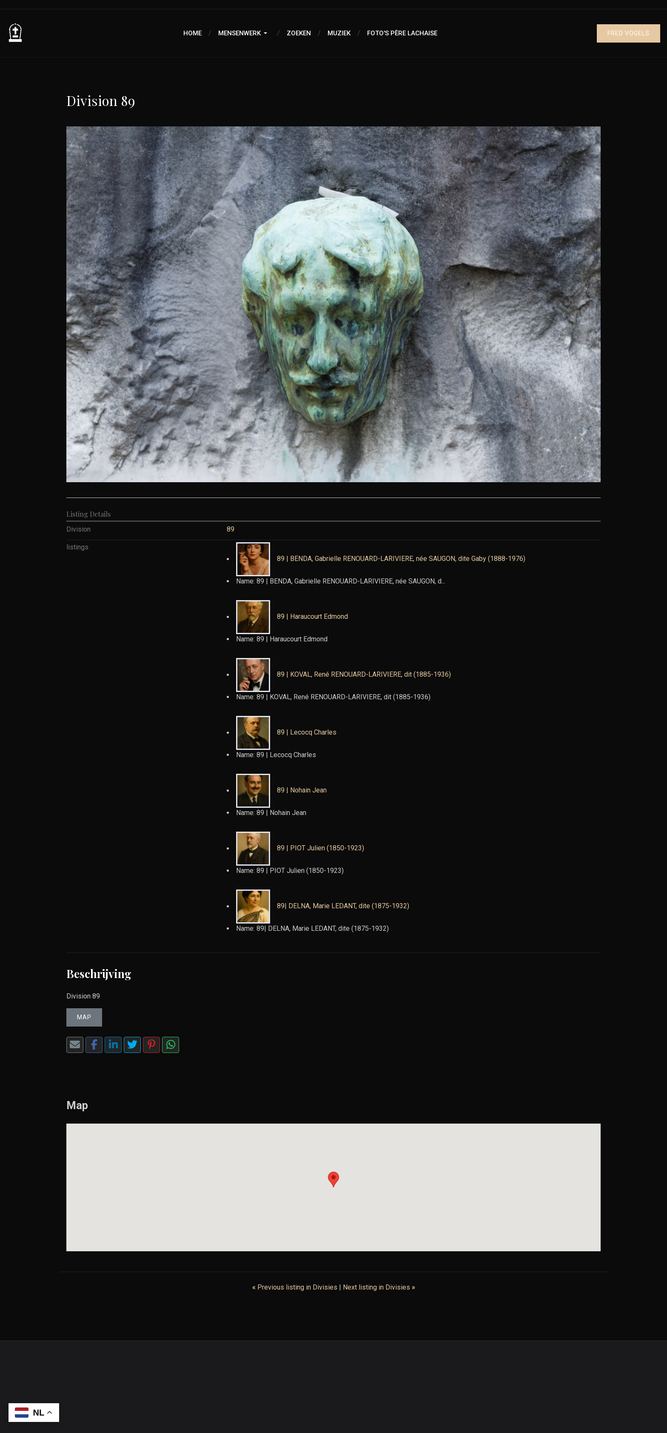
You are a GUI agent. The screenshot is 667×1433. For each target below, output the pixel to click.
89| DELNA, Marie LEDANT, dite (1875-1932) (343, 906)
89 (230, 529)
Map (84, 1017)
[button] (244, 33)
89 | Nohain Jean (302, 791)
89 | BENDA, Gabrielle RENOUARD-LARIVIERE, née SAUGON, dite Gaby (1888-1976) (401, 559)
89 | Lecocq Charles (306, 733)
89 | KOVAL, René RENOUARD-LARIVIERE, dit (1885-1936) (364, 675)
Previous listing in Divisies (295, 1287)
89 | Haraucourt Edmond (312, 617)
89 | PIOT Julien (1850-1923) (320, 848)
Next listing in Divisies (379, 1287)
